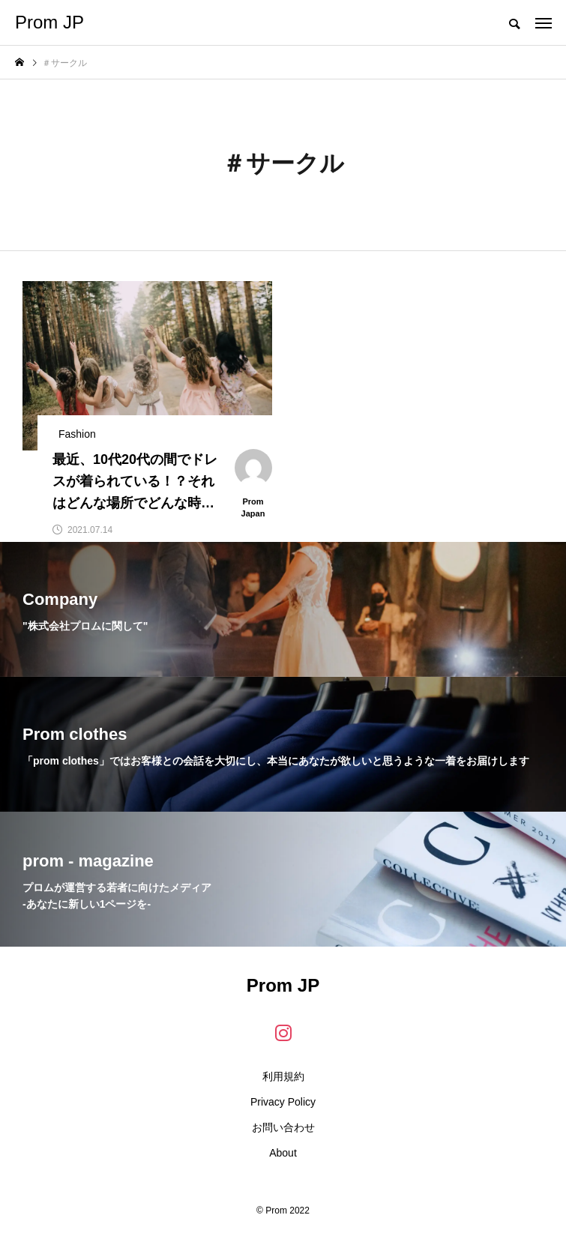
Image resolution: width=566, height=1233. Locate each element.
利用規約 (283, 1076)
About (283, 1153)
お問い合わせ (283, 1127)
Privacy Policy (283, 1102)
